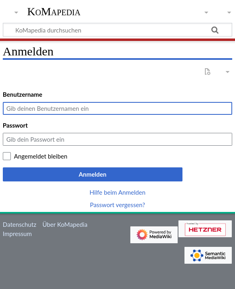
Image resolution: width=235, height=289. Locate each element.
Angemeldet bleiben (40, 156)
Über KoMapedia (65, 224)
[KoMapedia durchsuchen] (117, 29)
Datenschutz (19, 224)
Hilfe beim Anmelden (117, 192)
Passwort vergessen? (117, 204)
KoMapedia (54, 11)
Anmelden (92, 174)
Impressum (17, 233)
